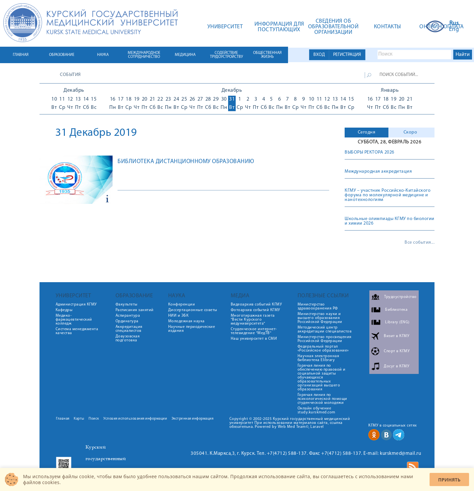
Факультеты (127, 305)
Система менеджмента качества (77, 331)
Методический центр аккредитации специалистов (325, 329)
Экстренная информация (192, 419)
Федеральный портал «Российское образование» (323, 349)
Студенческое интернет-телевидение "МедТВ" (254, 331)
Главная (62, 419)
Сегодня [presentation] (367, 132)
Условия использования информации (135, 419)
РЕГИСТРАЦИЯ (347, 54)
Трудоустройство (400, 297)
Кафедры (64, 310)
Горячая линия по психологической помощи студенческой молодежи (322, 399)
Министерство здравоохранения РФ (318, 306)
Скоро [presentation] (410, 132)
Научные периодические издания (191, 329)
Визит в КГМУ (396, 336)
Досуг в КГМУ (396, 366)
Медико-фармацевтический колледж (74, 320)
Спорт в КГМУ (396, 351)
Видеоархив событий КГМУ (256, 305)
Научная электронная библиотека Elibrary (318, 358)
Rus (454, 24)
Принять (449, 480)
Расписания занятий (135, 310)
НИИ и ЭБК (178, 316)
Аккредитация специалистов (129, 329)
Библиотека (396, 310)
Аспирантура (128, 316)
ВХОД (319, 54)
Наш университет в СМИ (254, 339)
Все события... (419, 242)
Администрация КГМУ (76, 305)
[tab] (366, 132)
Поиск (94, 419)
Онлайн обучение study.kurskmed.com (316, 410)
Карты (79, 419)
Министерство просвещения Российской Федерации (325, 339)
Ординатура (127, 321)
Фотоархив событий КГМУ (255, 310)
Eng (454, 30)
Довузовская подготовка (128, 338)
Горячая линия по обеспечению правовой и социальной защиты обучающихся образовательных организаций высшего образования (322, 377)
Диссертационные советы (192, 310)
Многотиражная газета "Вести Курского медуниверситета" (253, 320)
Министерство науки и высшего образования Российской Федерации (320, 318)
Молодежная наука (186, 321)
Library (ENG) (397, 322)
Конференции (181, 305)
